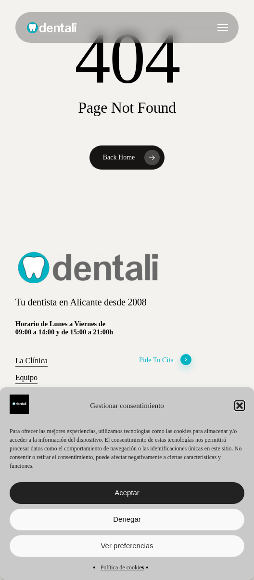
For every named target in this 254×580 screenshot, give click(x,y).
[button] (239, 405)
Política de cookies (122, 567)
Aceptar (127, 492)
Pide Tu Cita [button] (165, 360)
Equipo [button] (26, 377)
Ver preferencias (127, 545)
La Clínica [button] (31, 360)
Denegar (127, 519)
